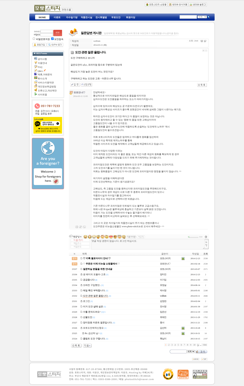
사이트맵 (42, 94)
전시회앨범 (101, 17)
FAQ (40, 67)
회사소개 (42, 78)
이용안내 (42, 63)
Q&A (40, 71)
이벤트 (57, 17)
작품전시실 (86, 17)
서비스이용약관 (46, 82)
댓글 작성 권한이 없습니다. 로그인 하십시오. (148, 244)
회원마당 (130, 17)
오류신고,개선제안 (47, 90)
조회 (205, 253)
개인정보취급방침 (47, 86)
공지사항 (42, 59)
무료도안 (115, 17)
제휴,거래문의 (45, 74)
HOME (42, 17)
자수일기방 (72, 17)
